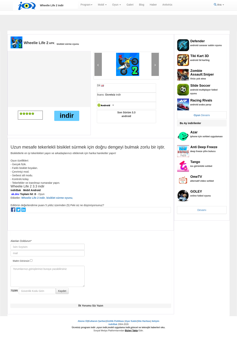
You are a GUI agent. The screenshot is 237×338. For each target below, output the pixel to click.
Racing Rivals (201, 100)
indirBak (16, 190)
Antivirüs (167, 4)
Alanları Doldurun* (21, 240)
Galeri (129, 4)
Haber (153, 4)
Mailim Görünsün (22, 260)
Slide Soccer (200, 85)
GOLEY (196, 191)
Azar (194, 132)
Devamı (202, 115)
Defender (197, 41)
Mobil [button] (102, 4)
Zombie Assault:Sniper (202, 72)
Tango (195, 162)
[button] (98, 64)
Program (86, 4)
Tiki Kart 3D (199, 56)
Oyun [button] (116, 4)
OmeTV (196, 177)
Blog (141, 4)
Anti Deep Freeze (203, 147)
